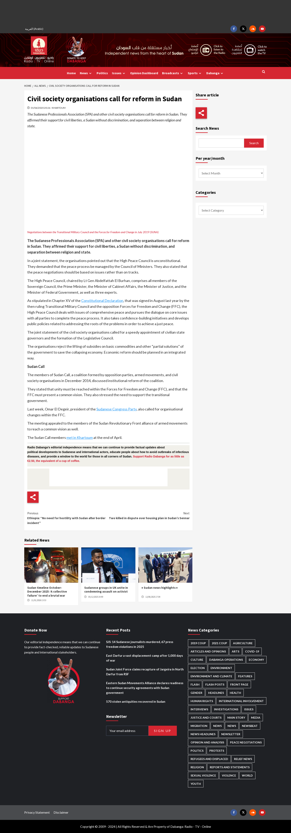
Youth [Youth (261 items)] (196, 783)
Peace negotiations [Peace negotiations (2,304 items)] (246, 742)
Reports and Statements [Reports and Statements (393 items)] (230, 767)
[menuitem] (34, 28)
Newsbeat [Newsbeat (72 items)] (250, 726)
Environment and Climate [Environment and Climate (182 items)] (211, 676)
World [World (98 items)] (247, 775)
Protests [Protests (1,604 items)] (216, 750)
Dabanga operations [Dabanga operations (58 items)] (226, 659)
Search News (207, 128)
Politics (102, 73)
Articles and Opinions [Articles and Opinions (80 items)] (208, 651)
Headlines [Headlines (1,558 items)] (216, 692)
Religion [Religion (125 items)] (197, 767)
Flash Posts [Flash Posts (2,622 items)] (214, 684)
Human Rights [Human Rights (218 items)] (202, 701)
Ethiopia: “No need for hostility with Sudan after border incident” (67, 518)
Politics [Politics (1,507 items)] (197, 750)
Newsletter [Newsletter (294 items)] (230, 734)
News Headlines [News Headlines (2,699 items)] (203, 734)
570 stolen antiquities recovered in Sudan (135, 701)
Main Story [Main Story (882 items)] (236, 717)
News (86, 73)
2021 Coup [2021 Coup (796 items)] (219, 643)
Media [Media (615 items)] (255, 717)
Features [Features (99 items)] (245, 676)
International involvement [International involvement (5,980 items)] (241, 701)
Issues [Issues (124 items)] (248, 709)
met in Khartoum (79, 437)
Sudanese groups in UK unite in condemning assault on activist (106, 590)
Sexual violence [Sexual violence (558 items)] (203, 775)
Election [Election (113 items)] (198, 668)
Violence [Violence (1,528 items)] (229, 775)
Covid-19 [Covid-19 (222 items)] (252, 651)
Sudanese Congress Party (116, 409)
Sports (195, 73)
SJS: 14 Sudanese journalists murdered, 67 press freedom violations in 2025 (139, 644)
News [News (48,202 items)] (217, 726)
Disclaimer (61, 812)
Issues (119, 73)
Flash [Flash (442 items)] (195, 684)
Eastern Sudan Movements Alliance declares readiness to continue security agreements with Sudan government (144, 687)
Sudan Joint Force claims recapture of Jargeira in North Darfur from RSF (145, 671)
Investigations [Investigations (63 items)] (226, 709)
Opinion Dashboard (144, 73)
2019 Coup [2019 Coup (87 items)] (198, 643)
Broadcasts (173, 73)
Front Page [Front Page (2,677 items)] (239, 684)
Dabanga (215, 73)
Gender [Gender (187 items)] (196, 692)
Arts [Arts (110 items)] (235, 651)
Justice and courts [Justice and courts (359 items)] (206, 717)
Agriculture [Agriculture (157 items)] (243, 643)
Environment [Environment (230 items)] (221, 668)
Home (71, 73)
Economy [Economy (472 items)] (256, 659)
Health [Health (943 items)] (235, 692)
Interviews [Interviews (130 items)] (199, 709)
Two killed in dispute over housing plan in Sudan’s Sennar (148, 515)
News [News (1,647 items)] (232, 726)
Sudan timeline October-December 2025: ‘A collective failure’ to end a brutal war (47, 591)
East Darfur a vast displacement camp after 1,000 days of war (144, 658)
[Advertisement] (145, 12)
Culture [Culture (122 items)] (197, 659)
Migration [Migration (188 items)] (199, 726)
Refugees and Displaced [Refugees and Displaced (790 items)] (209, 759)
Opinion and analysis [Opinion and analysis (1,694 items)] (207, 742)
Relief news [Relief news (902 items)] (243, 759)
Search (254, 143)
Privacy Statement (37, 812)
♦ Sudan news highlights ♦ (159, 588)
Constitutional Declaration (102, 300)
